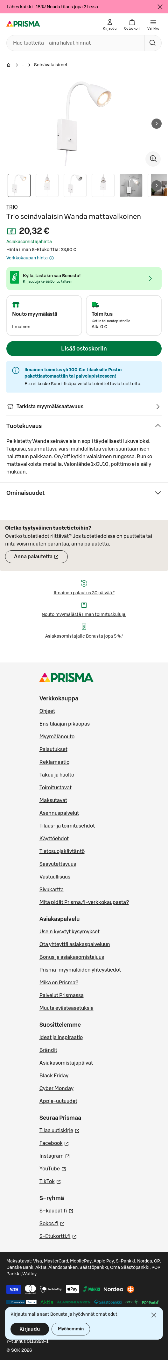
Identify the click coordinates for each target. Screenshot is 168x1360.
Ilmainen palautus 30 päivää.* (84, 593)
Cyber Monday (56, 1088)
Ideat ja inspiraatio (61, 1037)
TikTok (50, 1180)
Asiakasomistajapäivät (66, 1063)
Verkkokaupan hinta (30, 258)
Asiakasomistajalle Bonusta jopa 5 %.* (84, 636)
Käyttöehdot (54, 838)
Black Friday (53, 1075)
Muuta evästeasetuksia (66, 1008)
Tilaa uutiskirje (59, 1129)
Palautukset (53, 749)
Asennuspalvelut (59, 813)
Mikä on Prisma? (58, 982)
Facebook (54, 1142)
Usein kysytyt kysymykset (69, 931)
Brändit (48, 1050)
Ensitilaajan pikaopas (64, 724)
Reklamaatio (54, 762)
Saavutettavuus (57, 864)
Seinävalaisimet (51, 65)
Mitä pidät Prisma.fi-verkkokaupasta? (84, 902)
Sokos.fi (52, 1222)
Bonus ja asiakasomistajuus (71, 957)
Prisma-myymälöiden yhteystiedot (80, 970)
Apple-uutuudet (58, 1101)
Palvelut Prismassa (61, 995)
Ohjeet (47, 711)
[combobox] (74, 43)
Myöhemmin (71, 1329)
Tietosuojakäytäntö (62, 851)
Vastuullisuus (54, 876)
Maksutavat (53, 800)
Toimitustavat (55, 787)
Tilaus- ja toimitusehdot (67, 825)
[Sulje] (160, 6)
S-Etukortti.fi (58, 1235)
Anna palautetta (41, 558)
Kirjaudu (29, 1329)
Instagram (54, 1155)
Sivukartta (51, 889)
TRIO (12, 207)
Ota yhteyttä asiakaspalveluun (74, 944)
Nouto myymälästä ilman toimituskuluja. (84, 614)
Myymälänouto (56, 736)
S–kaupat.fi (56, 1210)
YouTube (52, 1168)
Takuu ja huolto (56, 775)
